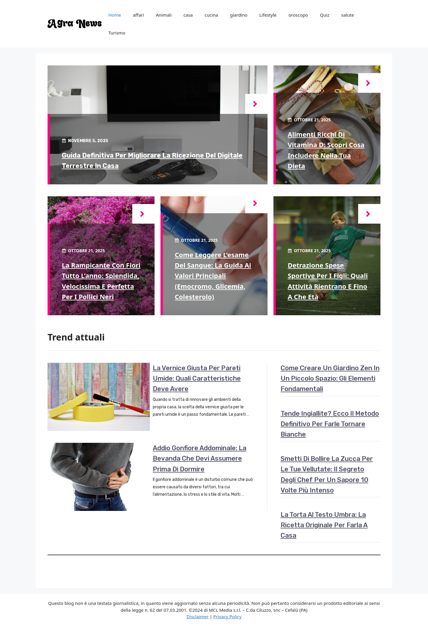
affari (138, 15)
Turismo (116, 33)
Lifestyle (268, 15)
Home (114, 15)
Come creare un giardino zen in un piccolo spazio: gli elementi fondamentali (330, 378)
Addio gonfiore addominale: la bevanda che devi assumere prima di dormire (199, 458)
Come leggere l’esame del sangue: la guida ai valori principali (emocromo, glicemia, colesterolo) (213, 275)
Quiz (324, 15)
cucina (211, 15)
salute (347, 15)
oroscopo (298, 15)
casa (188, 15)
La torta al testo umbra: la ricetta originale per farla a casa (324, 525)
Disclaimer (198, 616)
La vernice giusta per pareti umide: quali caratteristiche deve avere (197, 378)
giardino (239, 15)
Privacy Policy (227, 616)
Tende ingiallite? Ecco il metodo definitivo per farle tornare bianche (330, 424)
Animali (163, 15)
